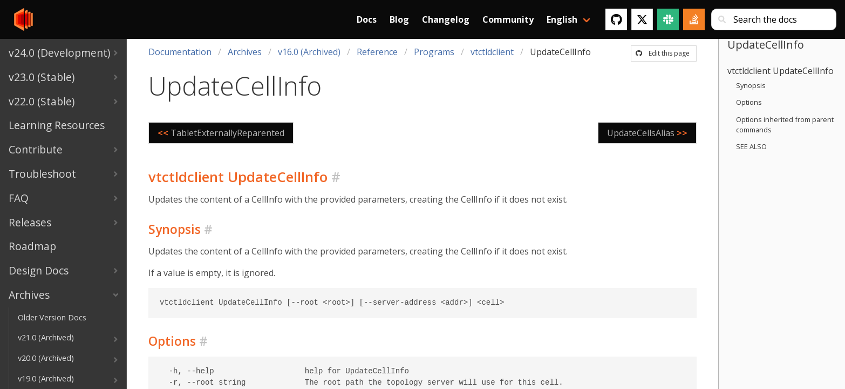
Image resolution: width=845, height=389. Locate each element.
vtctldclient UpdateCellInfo (780, 71)
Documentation (180, 52)
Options (749, 102)
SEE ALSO (751, 146)
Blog (399, 19)
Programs (434, 52)
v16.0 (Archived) (309, 52)
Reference (377, 52)
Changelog (445, 19)
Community (508, 19)
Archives (245, 52)
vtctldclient (492, 52)
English (562, 19)
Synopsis (751, 85)
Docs (367, 19)
